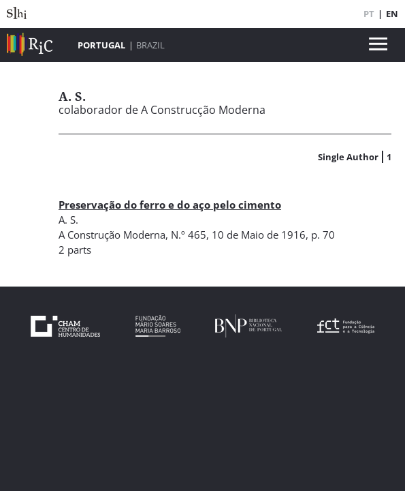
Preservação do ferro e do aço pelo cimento (170, 204)
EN (392, 14)
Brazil (150, 45)
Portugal (101, 45)
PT (368, 14)
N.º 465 (188, 234)
